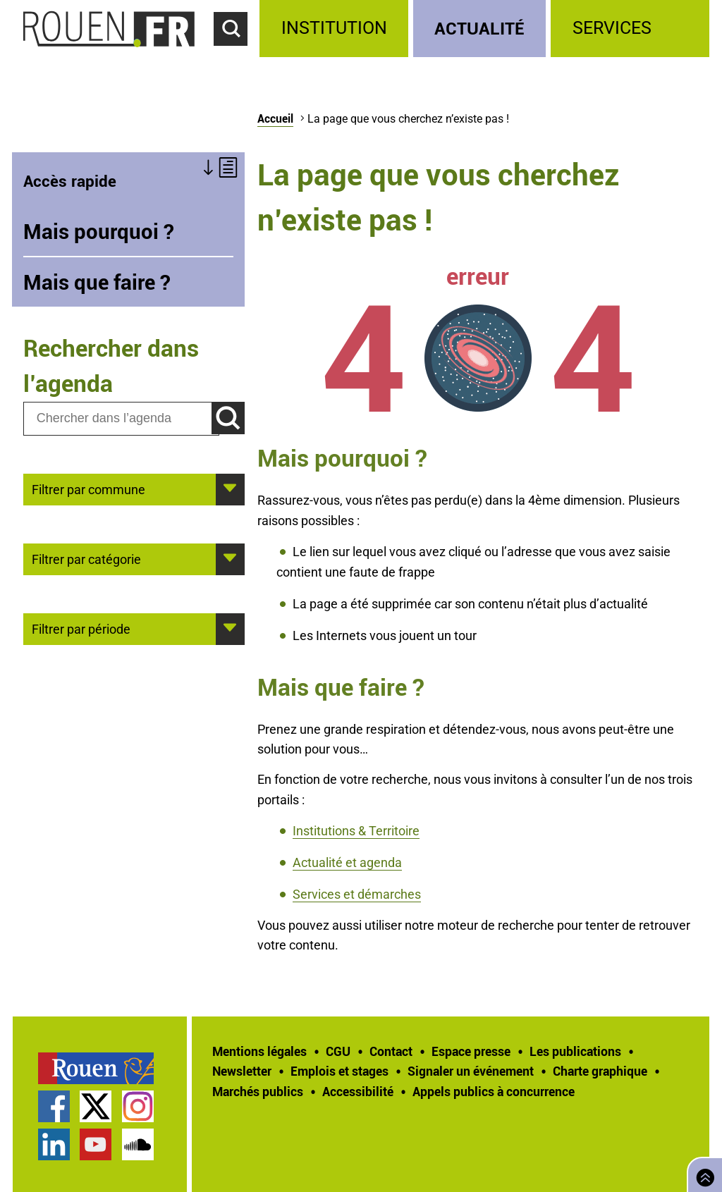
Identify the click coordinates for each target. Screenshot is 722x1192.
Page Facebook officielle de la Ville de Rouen (54, 1106)
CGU (338, 1051)
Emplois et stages (339, 1070)
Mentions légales (259, 1051)
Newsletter (241, 1070)
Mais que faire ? (97, 282)
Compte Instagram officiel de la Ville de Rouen (138, 1106)
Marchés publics (257, 1091)
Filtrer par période (81, 628)
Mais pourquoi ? (98, 231)
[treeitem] (335, 28)
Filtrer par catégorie (86, 558)
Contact (390, 1051)
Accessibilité (357, 1091)
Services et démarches (357, 894)
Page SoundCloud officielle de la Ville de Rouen (138, 1144)
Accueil (275, 118)
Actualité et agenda (347, 862)
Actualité (479, 27)
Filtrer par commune (88, 488)
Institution (334, 28)
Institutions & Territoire (356, 830)
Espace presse (471, 1051)
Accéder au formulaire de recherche (237, 53)
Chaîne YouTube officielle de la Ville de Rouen (95, 1144)
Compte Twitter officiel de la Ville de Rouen (95, 1106)
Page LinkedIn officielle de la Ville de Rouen (54, 1144)
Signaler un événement (471, 1070)
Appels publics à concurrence (493, 1091)
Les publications (575, 1051)
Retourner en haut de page (702, 1173)
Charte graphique (600, 1070)
